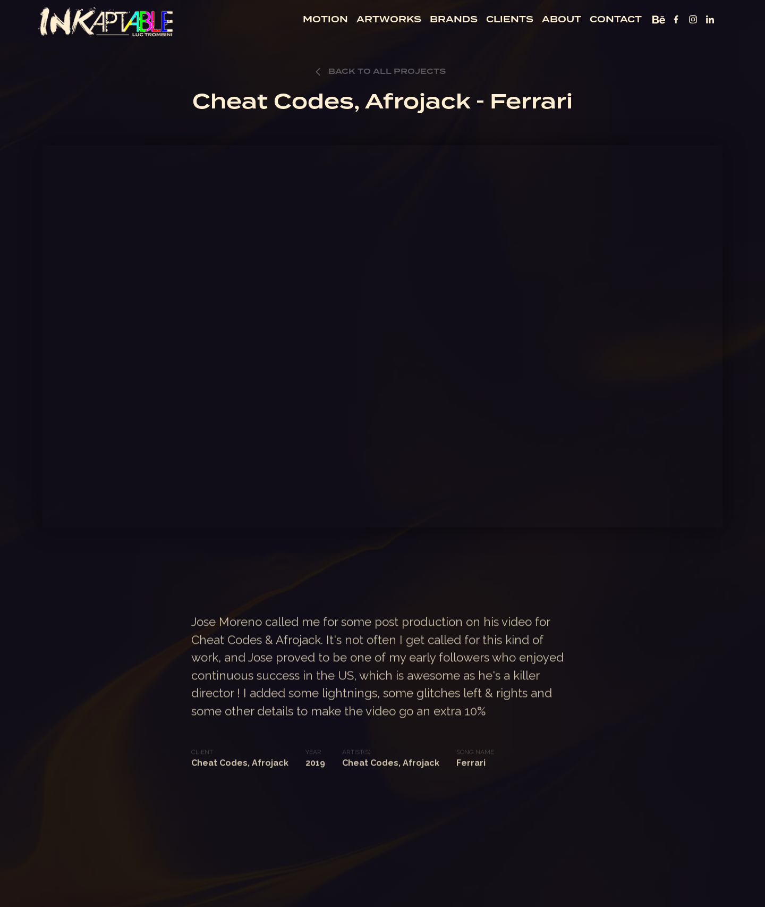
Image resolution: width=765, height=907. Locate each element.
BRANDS (454, 19)
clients (509, 19)
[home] (106, 21)
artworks (388, 19)
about (561, 19)
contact (616, 19)
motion (325, 19)
